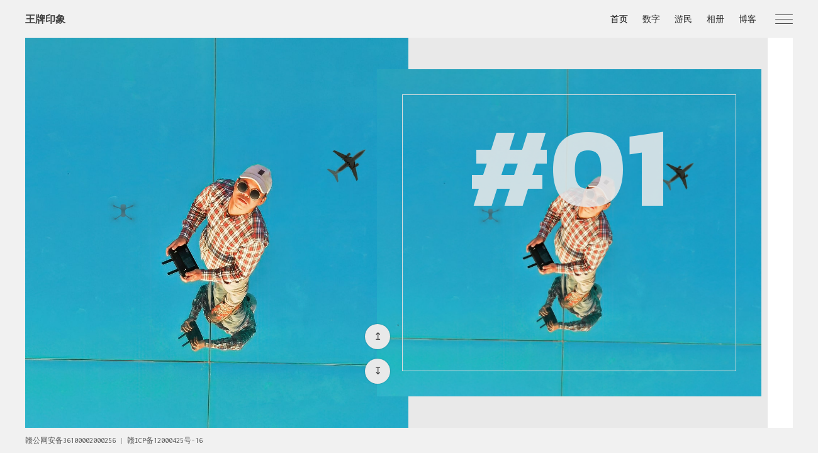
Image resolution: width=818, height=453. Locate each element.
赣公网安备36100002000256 (70, 440)
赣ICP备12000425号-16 (165, 440)
